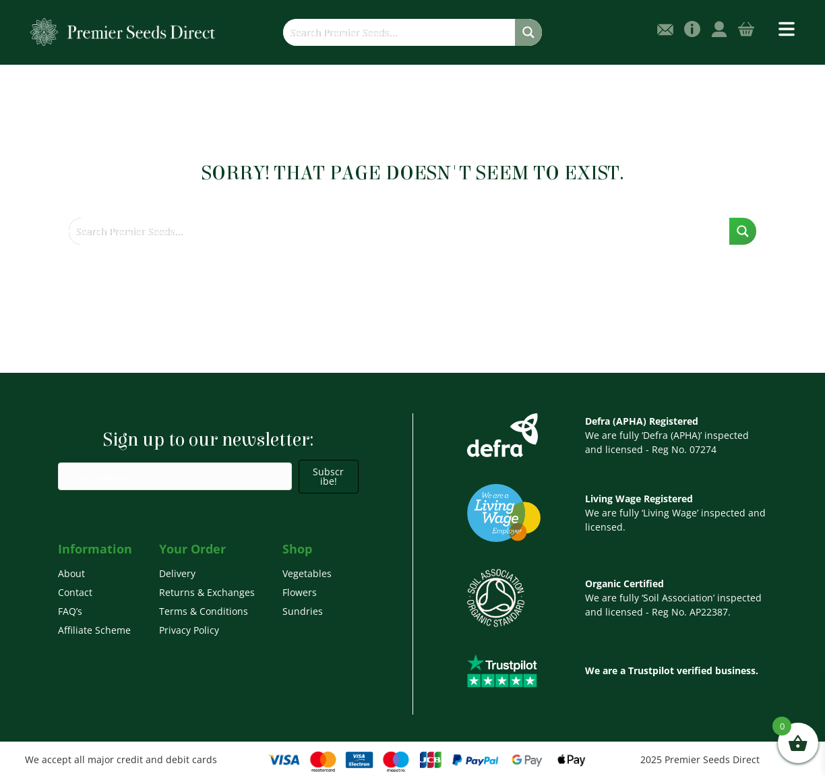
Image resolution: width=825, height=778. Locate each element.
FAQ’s (70, 611)
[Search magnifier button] (528, 32)
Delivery (177, 573)
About (71, 573)
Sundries (302, 611)
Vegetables (307, 573)
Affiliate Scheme (94, 630)
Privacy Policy (189, 630)
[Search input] (400, 32)
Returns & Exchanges (207, 592)
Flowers (299, 592)
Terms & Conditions (203, 611)
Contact (75, 592)
